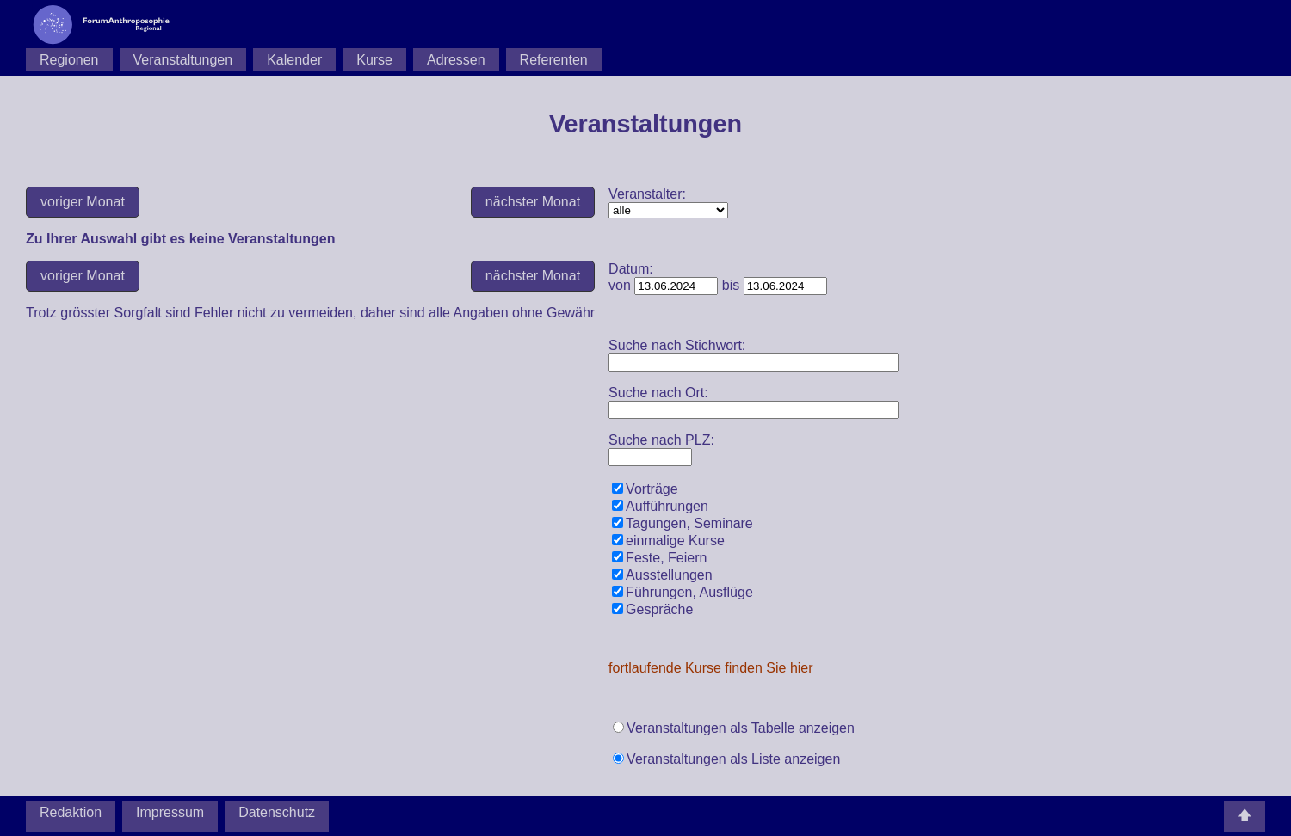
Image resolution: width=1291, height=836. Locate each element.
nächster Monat (532, 201)
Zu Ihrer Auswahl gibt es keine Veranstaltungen (668, 210)
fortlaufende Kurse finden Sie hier (710, 668)
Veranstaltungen (183, 59)
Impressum (170, 812)
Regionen (69, 59)
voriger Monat (82, 201)
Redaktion (71, 812)
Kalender (294, 59)
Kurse (374, 59)
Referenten (554, 59)
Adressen (456, 59)
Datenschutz (276, 812)
